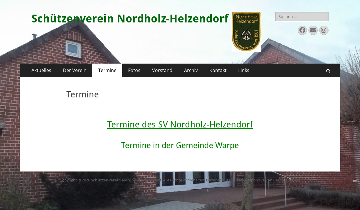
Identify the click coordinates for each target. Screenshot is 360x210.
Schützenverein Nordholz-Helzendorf (130, 18)
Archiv (191, 70)
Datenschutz (218, 180)
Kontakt (218, 70)
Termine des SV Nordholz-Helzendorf (180, 124)
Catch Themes (286, 180)
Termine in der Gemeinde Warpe (180, 145)
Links (243, 70)
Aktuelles (41, 70)
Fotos (134, 70)
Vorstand (162, 70)
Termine (107, 70)
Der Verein (75, 70)
